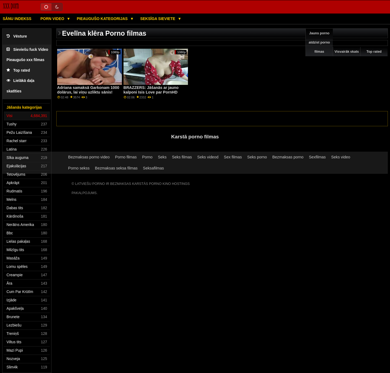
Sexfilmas (317, 157)
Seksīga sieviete (158, 18)
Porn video (52, 18)
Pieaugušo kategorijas (103, 18)
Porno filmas (126, 157)
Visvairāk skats (346, 52)
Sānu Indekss (17, 18)
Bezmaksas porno (287, 157)
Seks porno (257, 157)
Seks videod (207, 157)
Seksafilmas (153, 168)
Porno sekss (79, 168)
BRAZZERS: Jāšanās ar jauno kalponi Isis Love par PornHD (150, 89)
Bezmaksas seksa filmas (116, 168)
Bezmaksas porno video (89, 157)
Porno (147, 157)
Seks (162, 157)
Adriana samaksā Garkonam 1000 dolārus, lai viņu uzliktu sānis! (88, 89)
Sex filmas (233, 157)
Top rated (18, 70)
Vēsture (16, 36)
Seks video (340, 157)
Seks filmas (182, 157)
